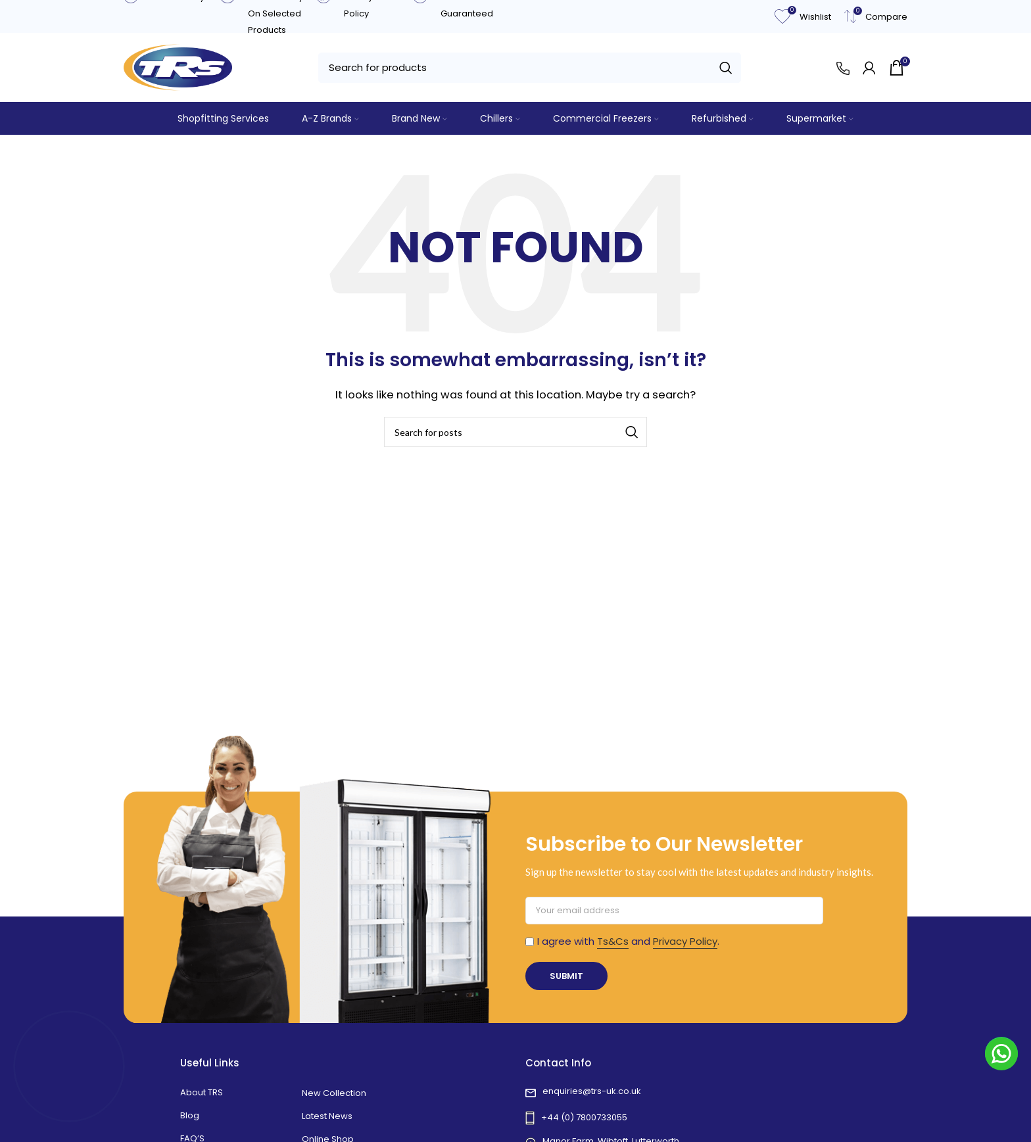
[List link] (688, 1093)
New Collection (334, 1093)
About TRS (201, 1092)
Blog (189, 1115)
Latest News (327, 1116)
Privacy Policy (685, 941)
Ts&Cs (613, 941)
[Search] (529, 68)
